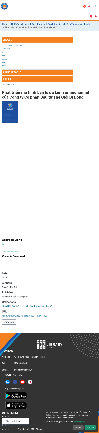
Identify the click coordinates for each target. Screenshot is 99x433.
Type (3, 62)
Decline (78, 427)
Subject (5, 59)
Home (5, 24)
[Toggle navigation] (95, 6)
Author (4, 52)
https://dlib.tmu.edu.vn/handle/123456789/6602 (24, 316)
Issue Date (6, 49)
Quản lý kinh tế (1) (8, 84)
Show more (9, 322)
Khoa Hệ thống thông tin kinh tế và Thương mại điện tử (63, 24)
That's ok (90, 427)
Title (3, 56)
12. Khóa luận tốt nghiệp (22, 24)
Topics (7, 79)
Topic (4, 66)
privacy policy (79, 421)
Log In (74, 6)
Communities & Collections (12, 45)
